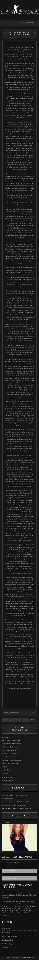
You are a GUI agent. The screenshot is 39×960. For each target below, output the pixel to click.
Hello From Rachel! (8, 798)
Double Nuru (6, 770)
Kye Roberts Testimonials (10, 757)
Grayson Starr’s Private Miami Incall (13, 805)
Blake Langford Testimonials (11, 740)
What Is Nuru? (6, 932)
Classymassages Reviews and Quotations (14, 795)
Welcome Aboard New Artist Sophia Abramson (16, 808)
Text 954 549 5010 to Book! (10, 863)
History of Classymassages (10, 936)
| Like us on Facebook (10, 870)
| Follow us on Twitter (10, 878)
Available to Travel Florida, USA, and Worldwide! (17, 802)
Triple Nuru (5, 773)
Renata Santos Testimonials (10, 763)
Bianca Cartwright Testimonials (11, 760)
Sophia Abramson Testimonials (11, 743)
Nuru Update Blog (7, 780)
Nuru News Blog (7, 777)
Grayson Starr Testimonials (12, 712)
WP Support (30, 958)
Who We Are (6, 928)
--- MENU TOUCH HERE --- (27, 23)
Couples (4, 767)
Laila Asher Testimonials (9, 750)
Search (33, 720)
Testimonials (7, 714)
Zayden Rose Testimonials (10, 747)
